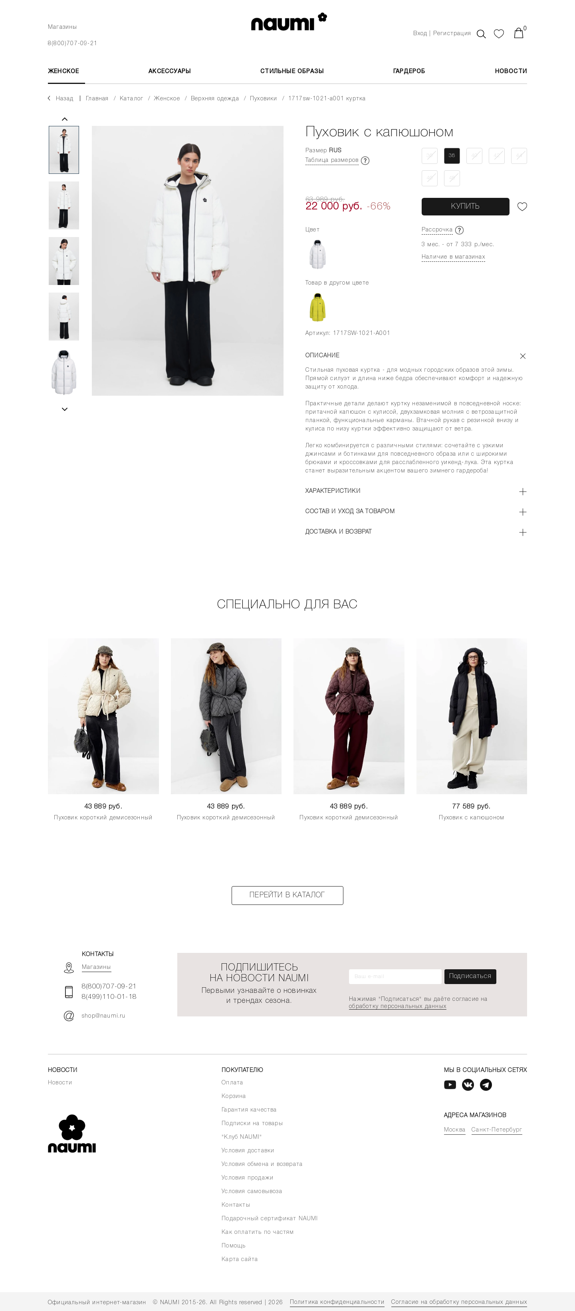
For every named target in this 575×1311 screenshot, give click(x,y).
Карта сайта (240, 1259)
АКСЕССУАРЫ (170, 71)
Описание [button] (322, 356)
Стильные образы (292, 71)
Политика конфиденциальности (337, 1302)
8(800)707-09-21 (72, 43)
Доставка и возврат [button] (338, 532)
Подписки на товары (252, 1123)
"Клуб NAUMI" (242, 1137)
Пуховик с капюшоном (471, 818)
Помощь (234, 1246)
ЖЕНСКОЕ (63, 71)
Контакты (236, 1205)
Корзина (234, 1096)
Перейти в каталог (287, 895)
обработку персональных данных (397, 1006)
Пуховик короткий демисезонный (103, 818)
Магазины (62, 27)
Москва (455, 1130)
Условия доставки (248, 1151)
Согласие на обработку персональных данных (459, 1302)
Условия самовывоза (252, 1191)
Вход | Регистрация (442, 33)
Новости (511, 71)
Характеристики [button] (333, 491)
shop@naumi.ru (95, 1016)
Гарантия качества (249, 1110)
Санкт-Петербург (497, 1130)
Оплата (232, 1083)
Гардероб (409, 71)
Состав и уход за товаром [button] (350, 511)
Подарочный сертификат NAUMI (270, 1218)
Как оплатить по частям (258, 1232)
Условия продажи (248, 1178)
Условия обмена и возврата (262, 1164)
